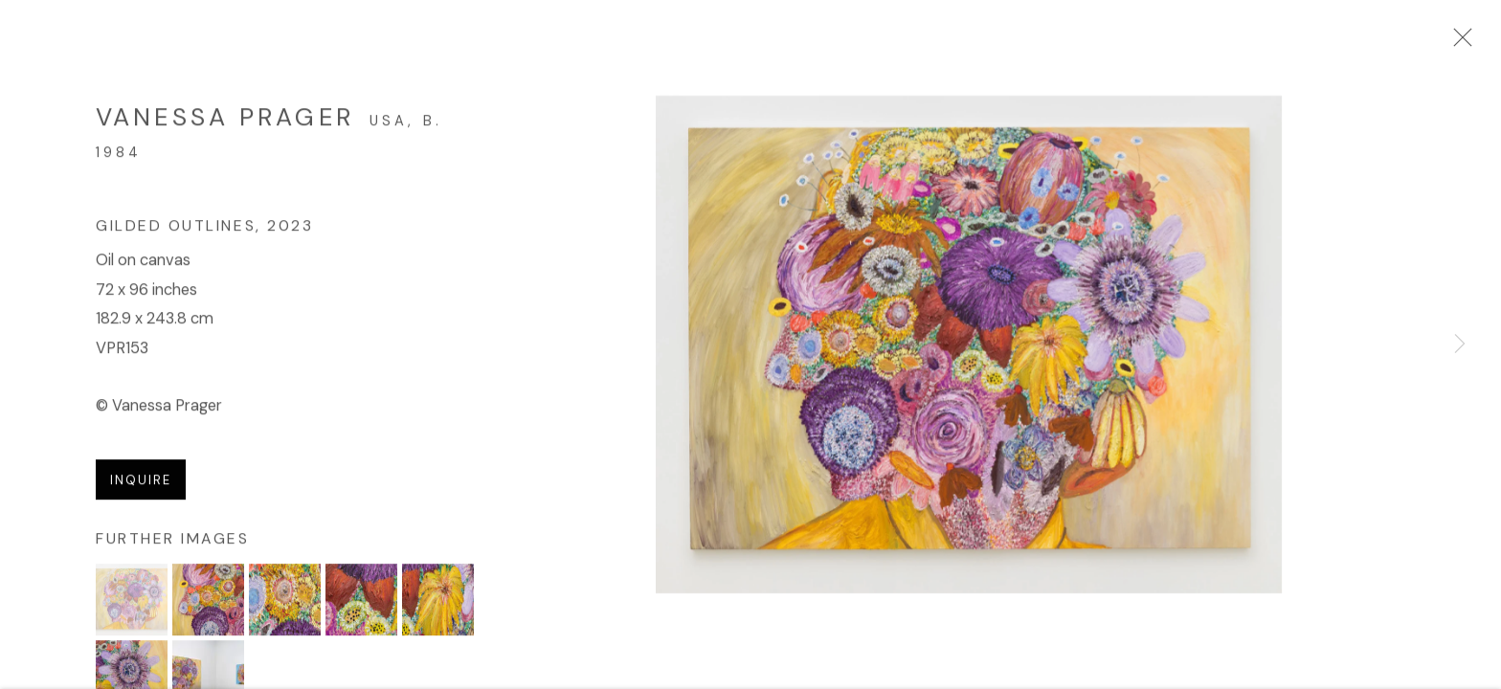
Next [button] (1460, 344)
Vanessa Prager (225, 121)
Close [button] (1458, 43)
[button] (132, 603)
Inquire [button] (140, 484)
